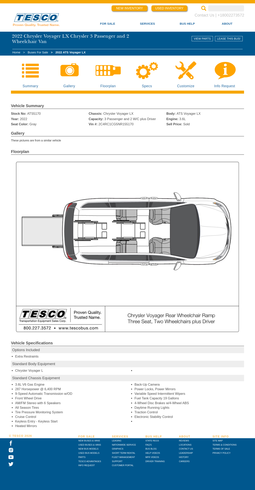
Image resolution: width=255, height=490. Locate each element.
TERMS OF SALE (221, 449)
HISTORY (184, 457)
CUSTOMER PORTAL (123, 465)
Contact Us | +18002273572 (219, 15)
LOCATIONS (185, 445)
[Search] (203, 9)
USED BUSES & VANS (89, 445)
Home (16, 52)
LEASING (117, 440)
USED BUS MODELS (88, 453)
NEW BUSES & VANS (89, 440)
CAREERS (184, 461)
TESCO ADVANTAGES (89, 461)
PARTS (81, 457)
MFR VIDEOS (152, 457)
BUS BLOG (151, 449)
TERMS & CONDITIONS (225, 445)
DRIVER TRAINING (155, 461)
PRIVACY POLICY (222, 453)
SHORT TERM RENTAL (123, 453)
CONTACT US (186, 449)
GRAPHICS (117, 449)
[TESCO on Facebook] (11, 443)
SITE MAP (218, 440)
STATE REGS (152, 440)
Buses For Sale (38, 52)
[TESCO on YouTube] (11, 457)
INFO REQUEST (86, 465)
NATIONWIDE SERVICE (124, 445)
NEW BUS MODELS (88, 449)
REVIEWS (184, 440)
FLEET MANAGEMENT (123, 457)
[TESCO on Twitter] (11, 464)
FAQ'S (148, 445)
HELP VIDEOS (152, 453)
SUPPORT (117, 461)
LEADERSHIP (186, 453)
